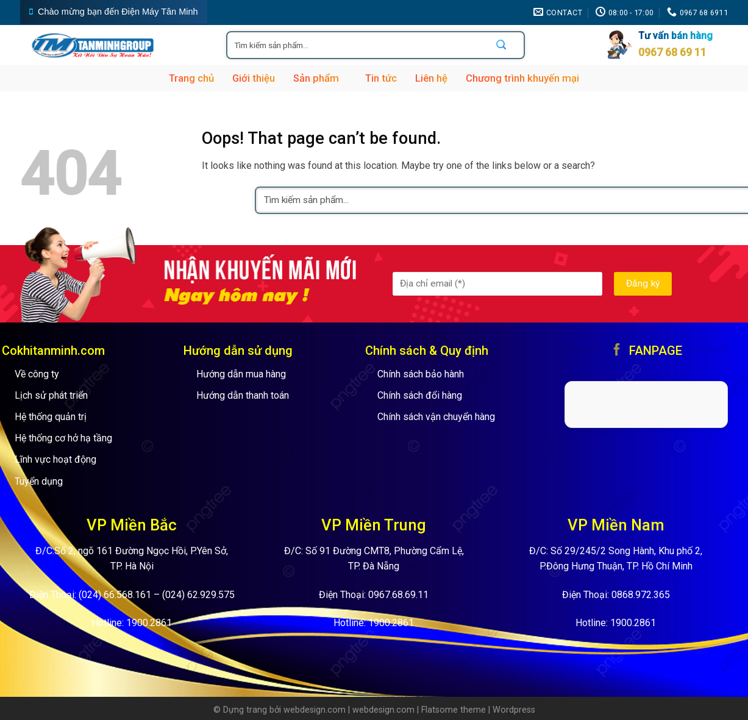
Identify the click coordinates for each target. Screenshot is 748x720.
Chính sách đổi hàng (419, 395)
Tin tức (381, 78)
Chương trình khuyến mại (522, 78)
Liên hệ (431, 78)
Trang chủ (191, 78)
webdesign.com (314, 710)
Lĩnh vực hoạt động (55, 459)
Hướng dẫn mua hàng (241, 374)
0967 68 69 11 (672, 52)
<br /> (646, 402)
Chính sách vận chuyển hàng (436, 416)
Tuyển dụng (39, 481)
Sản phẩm (320, 79)
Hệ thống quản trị (51, 416)
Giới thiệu (253, 78)
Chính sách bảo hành (420, 374)
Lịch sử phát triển (51, 395)
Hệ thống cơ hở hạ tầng (63, 438)
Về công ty (37, 374)
